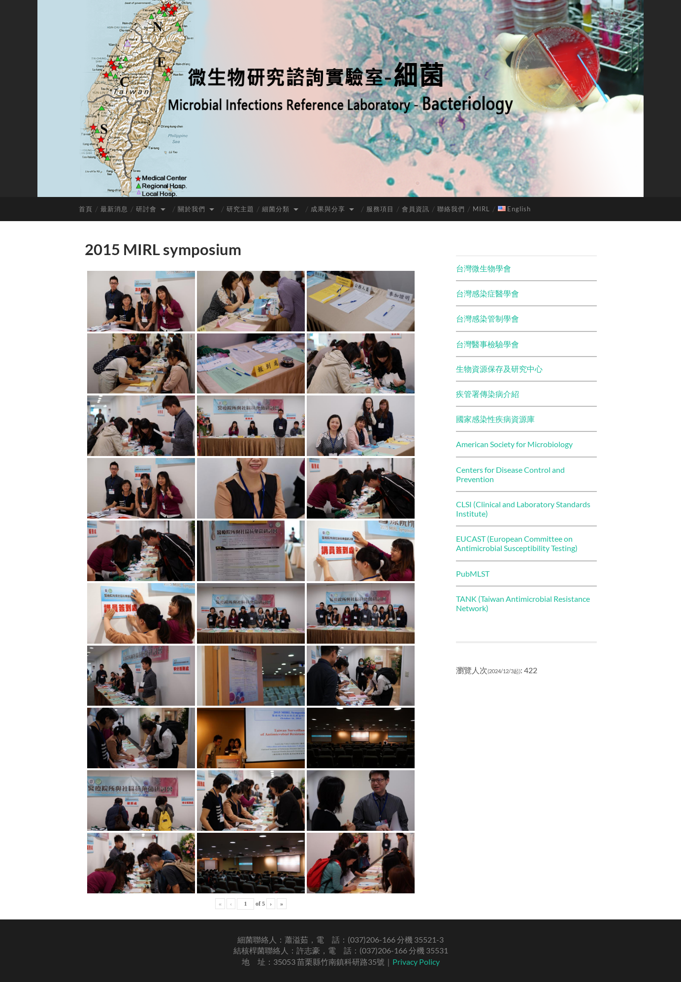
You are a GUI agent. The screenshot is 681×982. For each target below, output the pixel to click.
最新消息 (114, 209)
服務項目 (380, 209)
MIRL (481, 209)
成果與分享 (328, 209)
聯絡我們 (451, 209)
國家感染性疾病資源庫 (495, 419)
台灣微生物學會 (483, 268)
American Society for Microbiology (514, 444)
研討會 (146, 209)
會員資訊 (415, 209)
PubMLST (472, 573)
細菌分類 (276, 209)
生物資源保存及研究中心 (499, 368)
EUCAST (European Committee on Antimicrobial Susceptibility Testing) (517, 543)
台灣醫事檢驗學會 (487, 344)
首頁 (86, 209)
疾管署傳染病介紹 (487, 393)
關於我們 (191, 209)
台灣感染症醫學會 (487, 293)
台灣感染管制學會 (487, 318)
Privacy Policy (416, 961)
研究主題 (240, 209)
